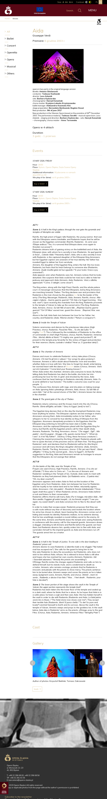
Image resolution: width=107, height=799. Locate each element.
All (8, 31)
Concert (11, 45)
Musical (11, 66)
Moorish (69, 366)
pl (97, 2)
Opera (10, 59)
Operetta (12, 52)
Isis (75, 295)
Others (10, 73)
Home (7, 19)
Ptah (41, 332)
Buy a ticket (39, 183)
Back (36, 689)
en (100, 2)
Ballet (10, 38)
